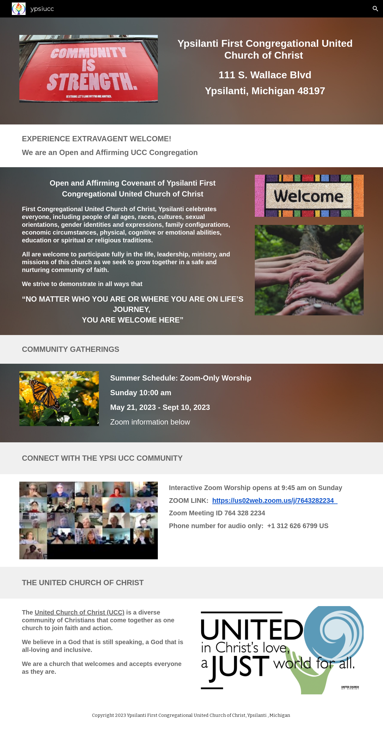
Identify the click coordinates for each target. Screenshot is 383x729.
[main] (265, 71)
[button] (375, 8)
